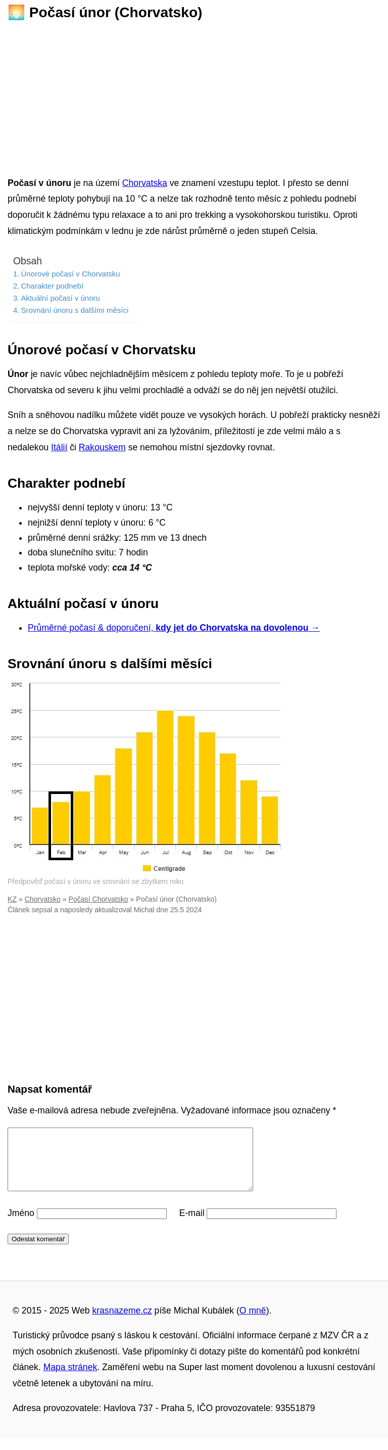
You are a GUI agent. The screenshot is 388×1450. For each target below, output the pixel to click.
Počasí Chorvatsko (98, 899)
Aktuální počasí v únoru (60, 298)
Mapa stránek (70, 1379)
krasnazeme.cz (122, 1323)
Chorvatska (144, 183)
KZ (12, 899)
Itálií (59, 447)
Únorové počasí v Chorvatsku (70, 273)
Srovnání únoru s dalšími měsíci (74, 310)
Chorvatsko (43, 899)
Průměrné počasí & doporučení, (174, 628)
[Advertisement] (194, 95)
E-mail (192, 1225)
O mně (252, 1323)
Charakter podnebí (52, 286)
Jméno (21, 1225)
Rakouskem (102, 447)
